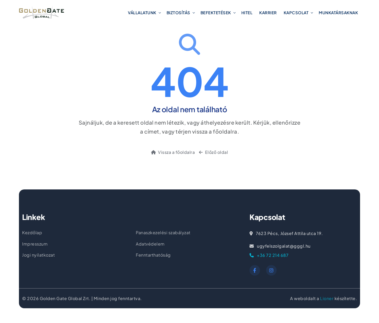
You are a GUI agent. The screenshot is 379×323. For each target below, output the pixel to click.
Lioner (326, 298)
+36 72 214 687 (269, 255)
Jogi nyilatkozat (38, 255)
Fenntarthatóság (153, 255)
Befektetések (216, 12)
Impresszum (35, 244)
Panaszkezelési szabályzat (163, 232)
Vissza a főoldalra (173, 152)
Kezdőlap (32, 232)
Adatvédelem (150, 244)
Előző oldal (213, 152)
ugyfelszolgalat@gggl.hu (280, 246)
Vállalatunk (142, 12)
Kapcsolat (296, 12)
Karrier (268, 12)
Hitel (247, 12)
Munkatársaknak (338, 12)
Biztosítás (178, 12)
